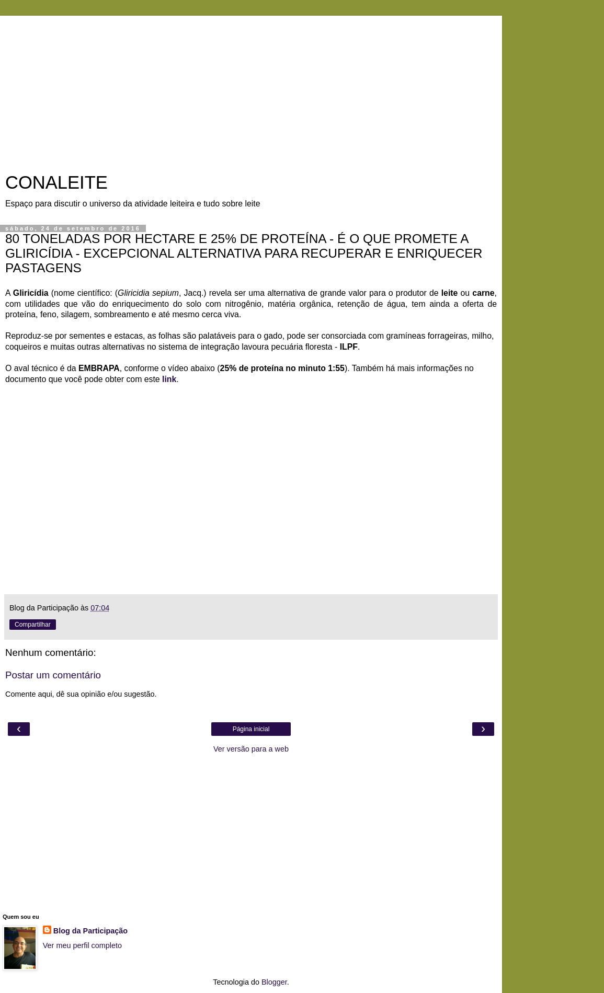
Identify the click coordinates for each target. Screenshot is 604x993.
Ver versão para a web (251, 749)
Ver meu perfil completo (82, 945)
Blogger (274, 982)
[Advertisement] (251, 89)
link (169, 379)
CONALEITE (56, 182)
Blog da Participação (90, 931)
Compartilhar (33, 624)
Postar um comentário (53, 674)
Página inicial (251, 729)
